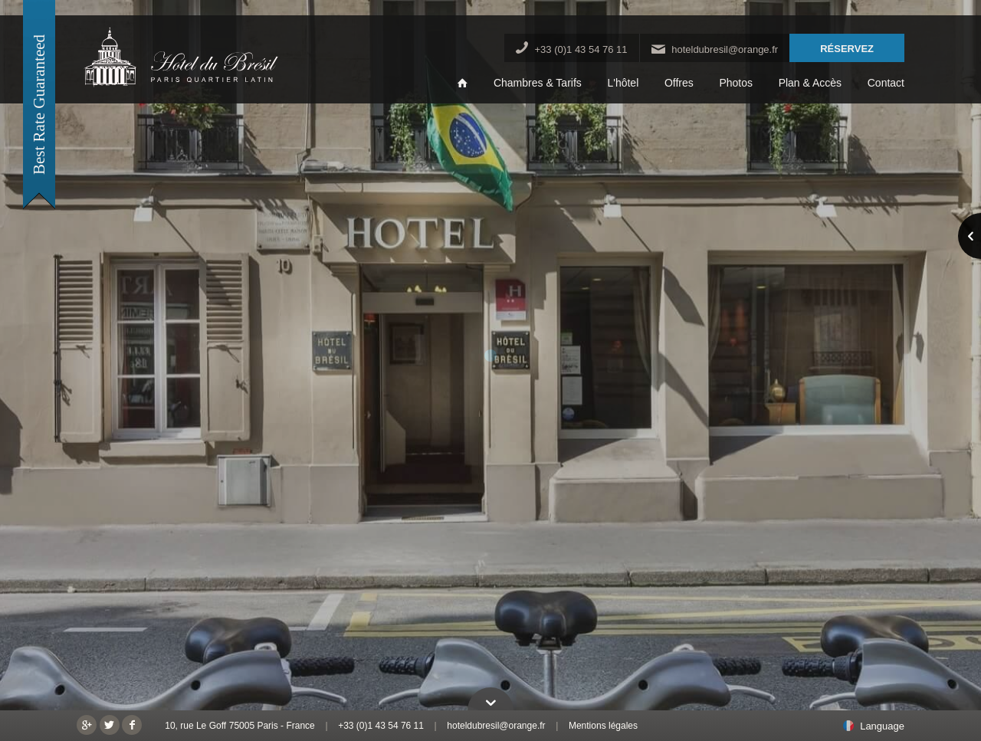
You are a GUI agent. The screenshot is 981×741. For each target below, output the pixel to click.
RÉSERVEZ (847, 48)
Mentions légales (603, 725)
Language (882, 726)
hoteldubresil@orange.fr (724, 49)
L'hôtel (622, 83)
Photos (736, 83)
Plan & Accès (810, 83)
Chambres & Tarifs (538, 83)
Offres (679, 83)
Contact (886, 83)
